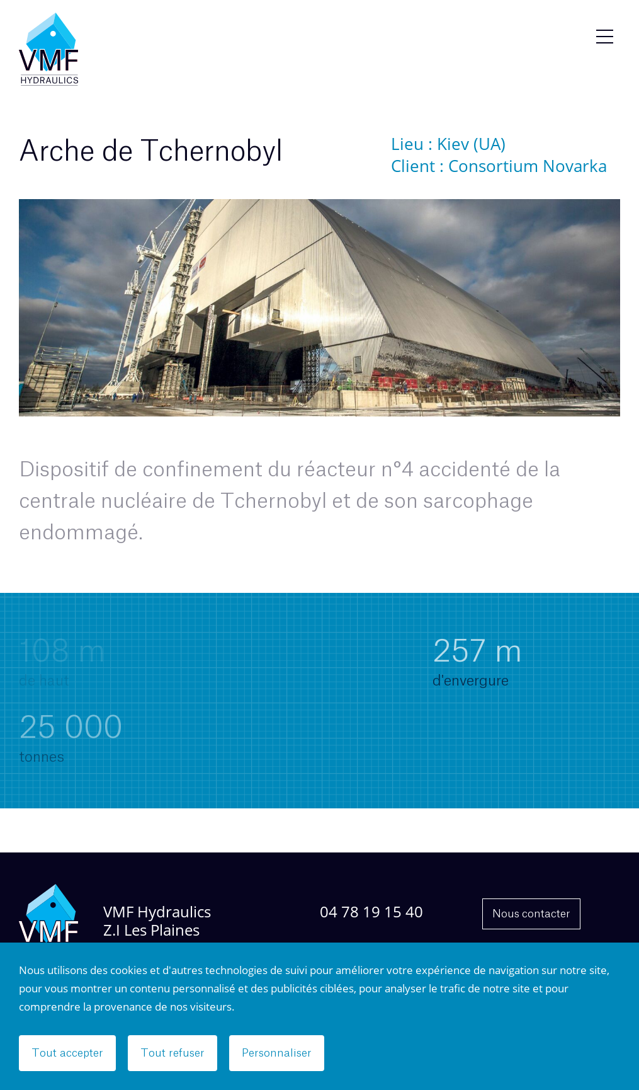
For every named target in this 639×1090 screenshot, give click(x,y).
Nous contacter (531, 914)
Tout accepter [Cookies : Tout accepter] (67, 1053)
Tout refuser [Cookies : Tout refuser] (172, 1053)
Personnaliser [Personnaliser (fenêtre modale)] (277, 1053)
